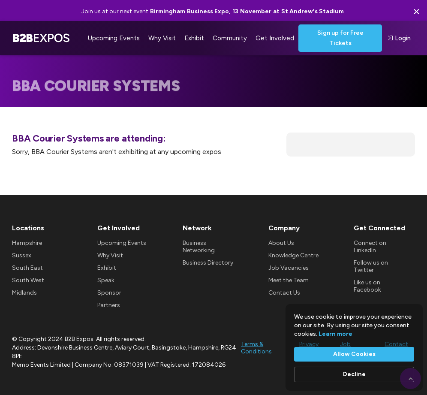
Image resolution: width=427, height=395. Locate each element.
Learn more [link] (335, 334)
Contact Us (284, 292)
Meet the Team (288, 280)
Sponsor (109, 292)
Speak (105, 280)
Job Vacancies (288, 267)
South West (28, 280)
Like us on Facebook (367, 286)
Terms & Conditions (256, 348)
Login (398, 38)
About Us (281, 243)
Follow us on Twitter (371, 266)
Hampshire (27, 243)
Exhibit (106, 267)
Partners (108, 305)
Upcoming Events (121, 243)
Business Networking (199, 246)
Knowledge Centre (293, 255)
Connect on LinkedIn (370, 246)
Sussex (21, 255)
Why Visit (110, 255)
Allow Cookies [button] (354, 354)
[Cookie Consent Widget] (354, 347)
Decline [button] (354, 374)
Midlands (24, 292)
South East (27, 267)
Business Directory (208, 262)
